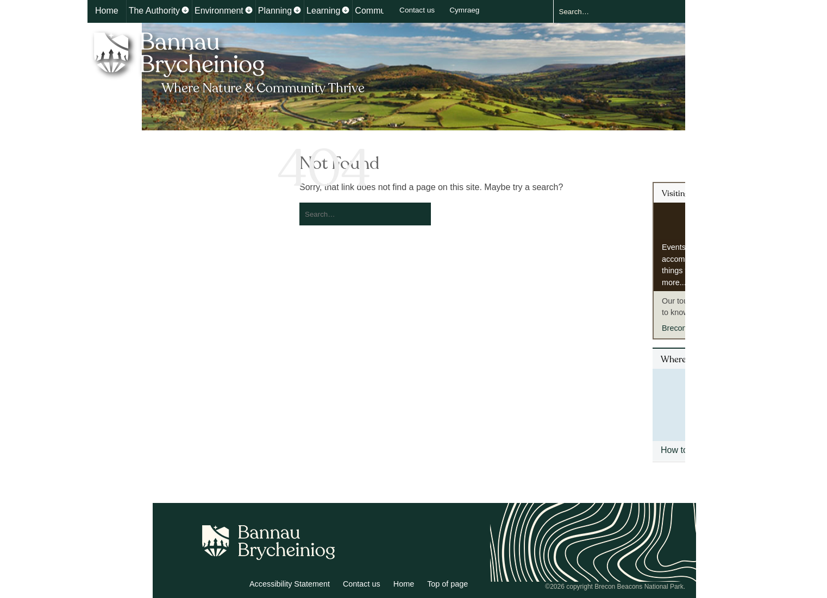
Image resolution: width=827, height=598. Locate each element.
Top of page (447, 584)
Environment (219, 10)
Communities (380, 10)
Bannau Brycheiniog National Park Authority (230, 61)
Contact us (417, 10)
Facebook (232, 585)
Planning (275, 10)
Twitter (209, 585)
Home (106, 10)
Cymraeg (464, 10)
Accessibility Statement (289, 584)
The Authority (154, 10)
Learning (323, 10)
